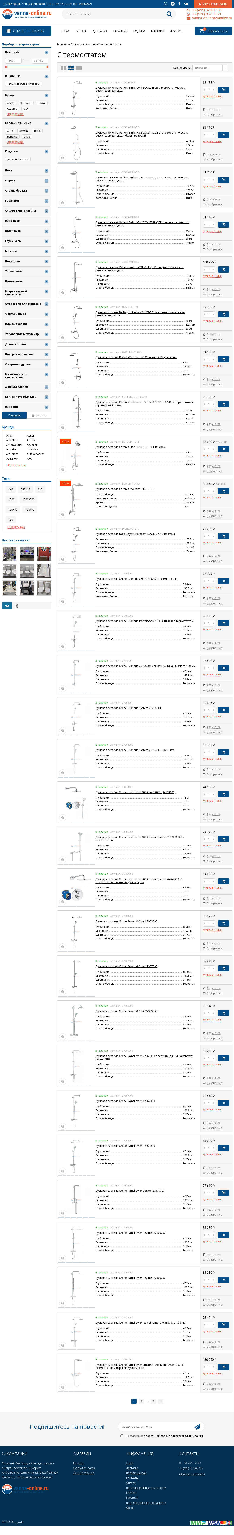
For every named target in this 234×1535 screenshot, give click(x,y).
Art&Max (32, 449)
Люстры (176, 31)
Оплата (81, 31)
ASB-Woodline (36, 454)
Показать (14, 415)
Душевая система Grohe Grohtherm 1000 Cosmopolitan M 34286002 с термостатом (139, 838)
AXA (29, 458)
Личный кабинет (83, 1473)
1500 (11, 499)
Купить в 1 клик (212, 96)
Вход (205, 3)
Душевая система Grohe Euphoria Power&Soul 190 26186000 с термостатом (144, 621)
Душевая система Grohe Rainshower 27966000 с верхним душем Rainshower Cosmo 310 (144, 1057)
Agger (30, 435)
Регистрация (219, 3)
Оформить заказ (84, 1468)
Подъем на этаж (136, 1473)
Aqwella (11, 449)
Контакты (132, 1478)
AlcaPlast (12, 440)
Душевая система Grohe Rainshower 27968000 (125, 1146)
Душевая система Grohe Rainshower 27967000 (125, 1101)
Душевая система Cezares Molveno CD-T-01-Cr (125, 489)
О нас (65, 31)
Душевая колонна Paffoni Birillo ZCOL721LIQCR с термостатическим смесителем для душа (139, 268)
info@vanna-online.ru (192, 1474)
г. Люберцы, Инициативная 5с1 (25, 3)
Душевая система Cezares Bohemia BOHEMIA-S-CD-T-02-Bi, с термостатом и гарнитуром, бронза (145, 403)
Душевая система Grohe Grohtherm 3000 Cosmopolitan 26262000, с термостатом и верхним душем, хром (138, 880)
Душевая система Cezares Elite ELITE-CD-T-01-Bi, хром (130, 447)
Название (202, 68)
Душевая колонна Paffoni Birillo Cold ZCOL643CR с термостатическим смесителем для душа (140, 89)
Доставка (100, 31)
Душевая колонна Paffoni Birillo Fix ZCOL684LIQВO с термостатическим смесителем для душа (141, 179)
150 (40, 489)
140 (10, 489)
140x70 (25, 489)
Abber (10, 435)
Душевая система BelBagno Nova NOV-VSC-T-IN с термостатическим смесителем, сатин (140, 313)
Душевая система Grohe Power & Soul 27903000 (126, 921)
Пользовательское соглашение (146, 1503)
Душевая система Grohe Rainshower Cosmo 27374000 (130, 1190)
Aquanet (32, 444)
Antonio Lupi (14, 444)
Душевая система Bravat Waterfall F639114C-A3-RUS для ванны (136, 357)
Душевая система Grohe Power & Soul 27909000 (126, 1011)
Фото (129, 1508)
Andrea (31, 440)
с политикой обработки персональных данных (174, 1436)
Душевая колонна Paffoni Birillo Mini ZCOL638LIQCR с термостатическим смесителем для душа (142, 223)
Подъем (139, 31)
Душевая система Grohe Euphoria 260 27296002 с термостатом (136, 579)
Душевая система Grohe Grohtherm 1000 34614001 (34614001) (135, 792)
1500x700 (28, 499)
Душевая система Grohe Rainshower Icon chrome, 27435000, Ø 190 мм (140, 1322)
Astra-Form (13, 458)
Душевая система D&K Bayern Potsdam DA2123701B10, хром (135, 534)
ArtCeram (12, 454)
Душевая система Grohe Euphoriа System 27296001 (128, 708)
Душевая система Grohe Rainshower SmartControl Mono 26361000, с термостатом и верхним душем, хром (139, 1366)
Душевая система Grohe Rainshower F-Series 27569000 (130, 1278)
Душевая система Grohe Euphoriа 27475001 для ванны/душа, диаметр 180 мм (145, 666)
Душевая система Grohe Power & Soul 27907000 (126, 966)
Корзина (78, 1463)
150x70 (12, 509)
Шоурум (131, 1492)
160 (10, 519)
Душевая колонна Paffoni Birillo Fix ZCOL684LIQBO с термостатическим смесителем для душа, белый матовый (141, 134)
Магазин (157, 31)
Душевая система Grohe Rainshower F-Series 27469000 (130, 1232)
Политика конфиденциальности (146, 1488)
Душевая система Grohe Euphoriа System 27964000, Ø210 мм (134, 750)
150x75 (29, 509)
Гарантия (120, 31)
